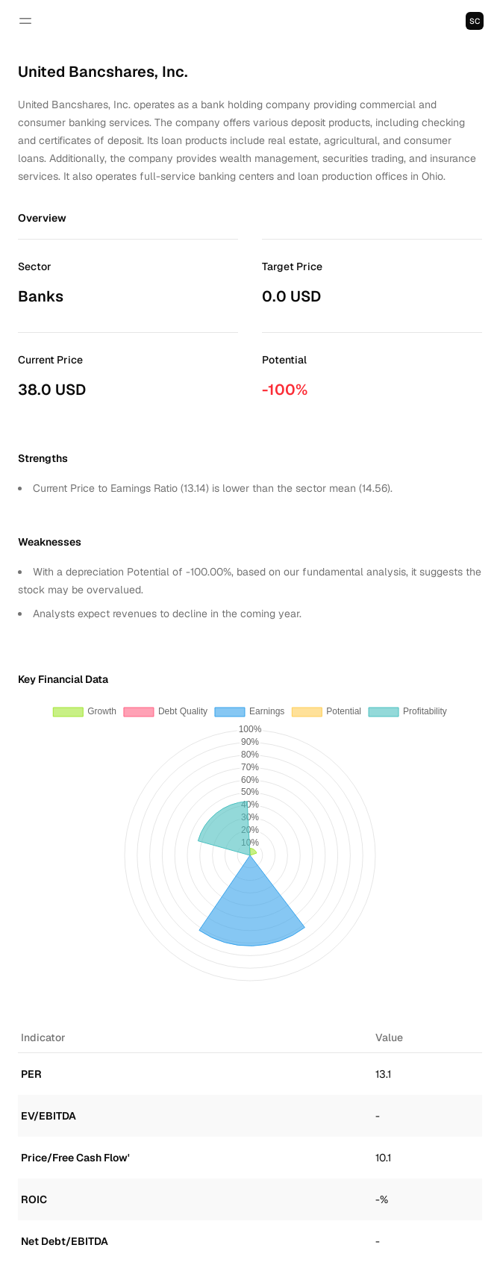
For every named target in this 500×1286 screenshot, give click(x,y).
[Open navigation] (25, 20)
